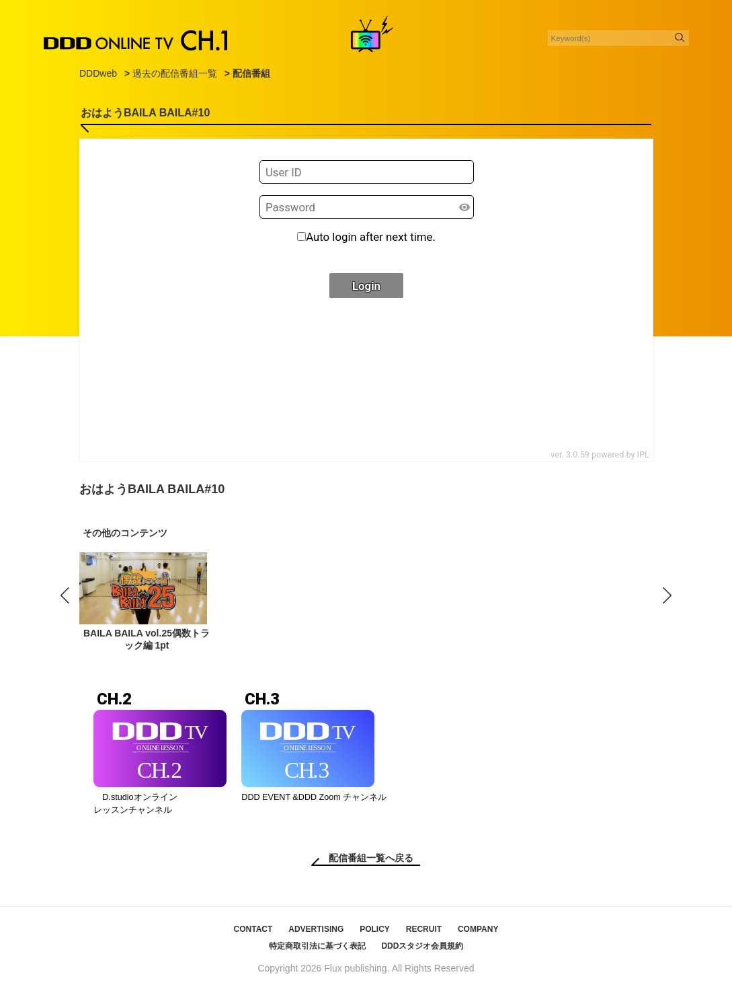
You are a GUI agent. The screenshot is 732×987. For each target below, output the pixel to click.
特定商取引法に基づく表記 (317, 946)
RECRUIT (424, 929)
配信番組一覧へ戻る (371, 857)
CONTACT (253, 929)
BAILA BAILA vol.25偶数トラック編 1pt (146, 639)
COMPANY (478, 929)
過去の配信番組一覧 (174, 73)
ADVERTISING (315, 929)
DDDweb (98, 73)
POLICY (375, 929)
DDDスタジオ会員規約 (422, 946)
